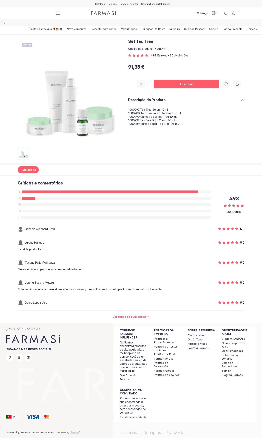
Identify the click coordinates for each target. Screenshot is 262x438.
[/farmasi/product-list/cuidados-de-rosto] (156, 23)
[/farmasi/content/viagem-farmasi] (233, 332)
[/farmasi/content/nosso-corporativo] (234, 336)
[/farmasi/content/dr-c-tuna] (195, 332)
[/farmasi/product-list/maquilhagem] (131, 23)
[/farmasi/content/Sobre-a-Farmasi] (198, 341)
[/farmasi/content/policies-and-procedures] (167, 333)
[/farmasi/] (39, 13)
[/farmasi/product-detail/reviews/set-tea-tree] (131, 309)
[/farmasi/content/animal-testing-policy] (167, 341)
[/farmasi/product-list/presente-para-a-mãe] (105, 23)
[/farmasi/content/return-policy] (167, 357)
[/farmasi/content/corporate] (164, 363)
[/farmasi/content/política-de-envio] (163, 351)
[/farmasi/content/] (166, 368)
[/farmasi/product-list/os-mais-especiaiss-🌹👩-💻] (46, 23)
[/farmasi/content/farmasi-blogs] (232, 368)
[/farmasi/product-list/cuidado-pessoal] (198, 23)
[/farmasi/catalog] (100, 4)
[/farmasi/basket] (225, 13)
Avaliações (28, 162)
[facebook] (9, 350)
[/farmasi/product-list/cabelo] (218, 23)
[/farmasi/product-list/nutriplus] (178, 23)
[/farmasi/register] (112, 4)
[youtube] (28, 350)
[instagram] (19, 350)
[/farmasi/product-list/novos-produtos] (77, 23)
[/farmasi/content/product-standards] (196, 328)
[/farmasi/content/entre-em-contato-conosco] (235, 349)
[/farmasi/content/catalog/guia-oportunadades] (235, 342)
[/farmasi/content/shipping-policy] (165, 347)
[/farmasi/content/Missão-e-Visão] (197, 337)
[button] (188, 77)
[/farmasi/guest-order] (133, 410)
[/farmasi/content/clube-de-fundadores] (235, 357)
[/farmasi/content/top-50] (226, 363)
